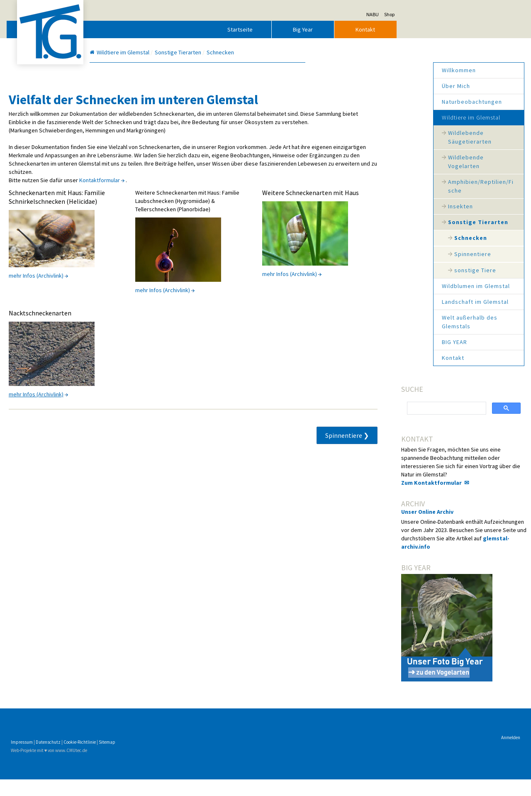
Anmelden (446, 754)
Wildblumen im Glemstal (412, 286)
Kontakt (429, 29)
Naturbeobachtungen (408, 101)
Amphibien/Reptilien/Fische (417, 186)
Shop (453, 14)
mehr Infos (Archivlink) (100, 301)
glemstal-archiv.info (397, 563)
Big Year (367, 29)
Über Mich (392, 86)
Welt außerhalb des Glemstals (406, 322)
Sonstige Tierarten (414, 222)
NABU (436, 14)
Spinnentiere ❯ (319, 460)
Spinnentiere (408, 254)
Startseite (304, 29)
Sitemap (171, 759)
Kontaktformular (163, 196)
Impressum (86, 759)
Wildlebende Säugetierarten (406, 137)
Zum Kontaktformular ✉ (403, 491)
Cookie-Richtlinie (143, 759)
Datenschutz (112, 759)
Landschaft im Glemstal (411, 301)
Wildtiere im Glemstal (407, 117)
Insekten (396, 206)
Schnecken (406, 238)
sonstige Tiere (411, 270)
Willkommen (395, 70)
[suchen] (398, 408)
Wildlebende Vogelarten (402, 162)
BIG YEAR (390, 342)
